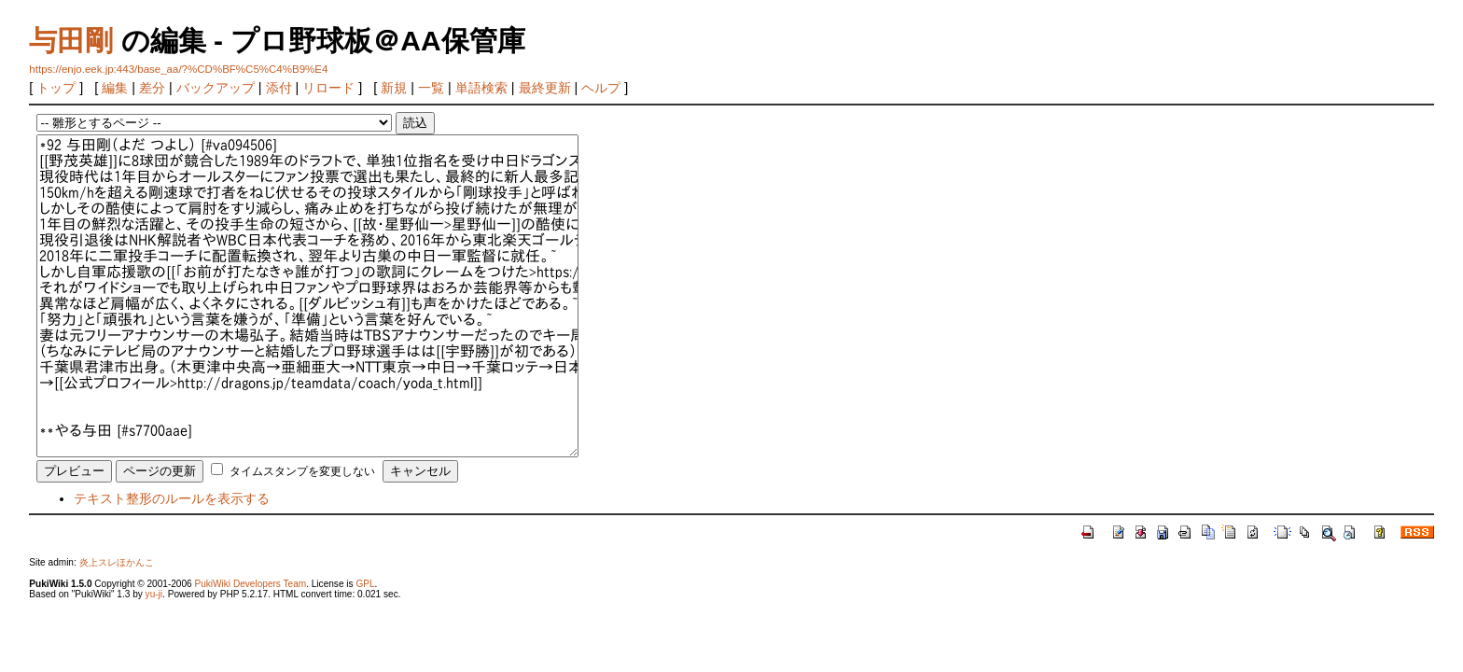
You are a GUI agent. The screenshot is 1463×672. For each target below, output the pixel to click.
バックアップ (215, 87)
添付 (279, 87)
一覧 (431, 87)
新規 (394, 87)
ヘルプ (600, 87)
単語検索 (481, 87)
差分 (152, 87)
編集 (115, 87)
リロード (328, 87)
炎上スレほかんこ (116, 562)
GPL (364, 584)
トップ (56, 87)
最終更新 (545, 87)
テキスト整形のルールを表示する (172, 498)
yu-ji (154, 594)
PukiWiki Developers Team (250, 584)
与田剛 (71, 40)
